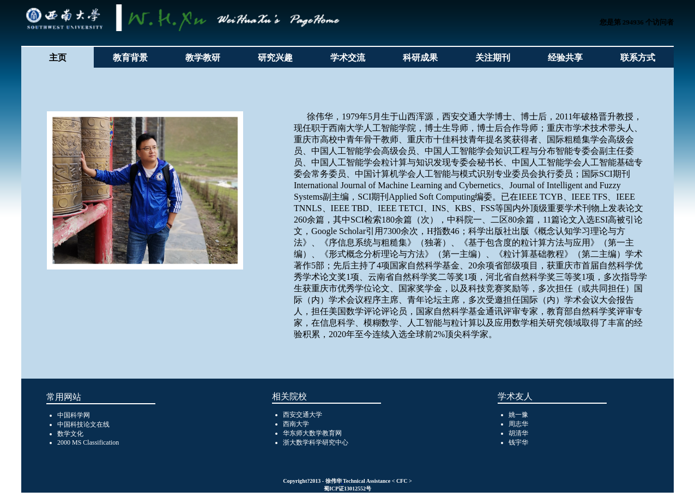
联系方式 (637, 57)
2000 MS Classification (88, 442)
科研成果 (420, 57)
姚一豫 (518, 414)
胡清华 (518, 433)
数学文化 (70, 434)
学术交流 (347, 57)
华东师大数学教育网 (312, 433)
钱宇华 (518, 442)
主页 (58, 57)
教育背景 (130, 57)
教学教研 (202, 57)
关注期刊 (492, 57)
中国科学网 (73, 415)
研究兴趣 (275, 57)
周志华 (518, 424)
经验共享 (565, 57)
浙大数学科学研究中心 (315, 442)
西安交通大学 (302, 414)
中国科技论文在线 (83, 424)
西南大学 (296, 424)
